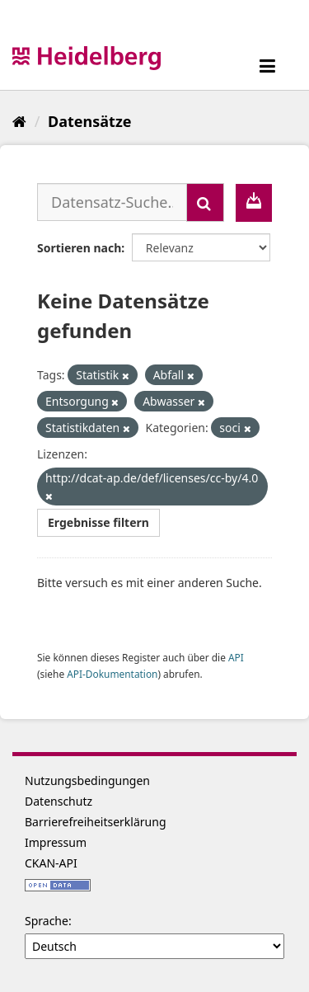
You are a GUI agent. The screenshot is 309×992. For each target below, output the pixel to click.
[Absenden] (205, 202)
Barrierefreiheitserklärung (95, 822)
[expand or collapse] (267, 65)
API (236, 657)
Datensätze (89, 121)
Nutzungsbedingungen (87, 780)
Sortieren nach (79, 248)
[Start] (19, 121)
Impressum (56, 842)
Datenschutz (58, 801)
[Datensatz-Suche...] (112, 202)
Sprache (46, 921)
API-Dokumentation (112, 673)
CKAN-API (51, 863)
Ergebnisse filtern (98, 522)
